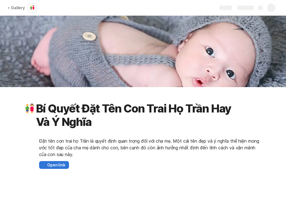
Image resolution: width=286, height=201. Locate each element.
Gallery (16, 7)
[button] (29, 108)
